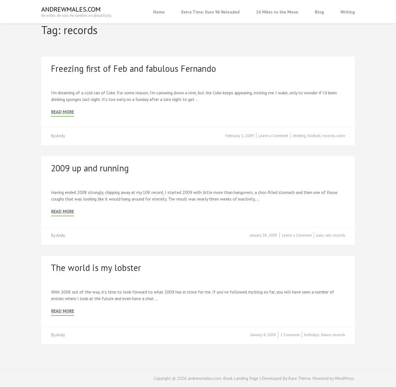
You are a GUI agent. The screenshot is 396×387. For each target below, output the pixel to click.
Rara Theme (299, 378)
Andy (60, 135)
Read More (62, 111)
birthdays (311, 334)
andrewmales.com (71, 9)
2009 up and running (90, 168)
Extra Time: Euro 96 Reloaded (210, 12)
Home (159, 12)
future (326, 334)
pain (319, 235)
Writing (347, 12)
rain (328, 235)
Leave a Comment (273, 135)
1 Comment (289, 334)
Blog (319, 12)
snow (341, 135)
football (314, 135)
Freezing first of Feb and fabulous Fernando (133, 68)
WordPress (344, 378)
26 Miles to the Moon (277, 12)
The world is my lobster (96, 267)
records (328, 135)
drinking (299, 135)
